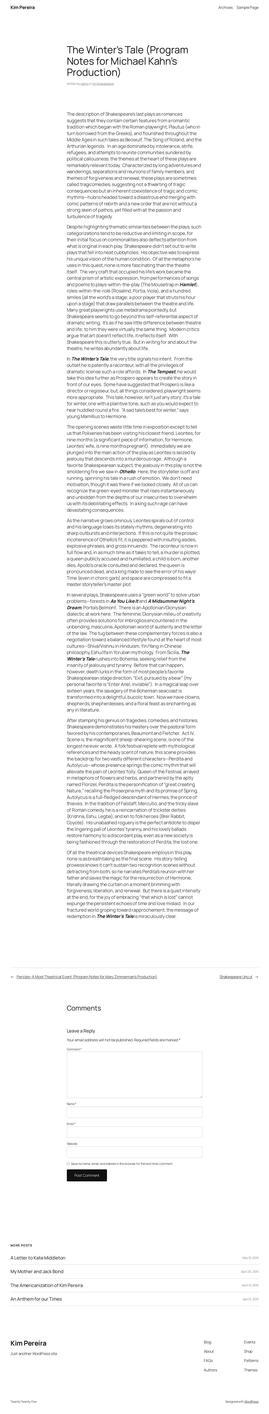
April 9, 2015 (250, 1299)
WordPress (251, 1402)
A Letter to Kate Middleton (38, 1257)
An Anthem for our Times (36, 1298)
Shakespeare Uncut (236, 976)
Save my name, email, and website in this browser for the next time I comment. (122, 1164)
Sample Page (247, 7)
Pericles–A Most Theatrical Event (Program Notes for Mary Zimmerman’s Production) (87, 976)
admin (85, 84)
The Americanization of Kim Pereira (47, 1285)
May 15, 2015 (250, 1258)
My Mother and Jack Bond (37, 1271)
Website (72, 1144)
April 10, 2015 (250, 1285)
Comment (74, 1049)
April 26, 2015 (249, 1272)
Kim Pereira (23, 7)
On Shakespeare (103, 84)
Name (71, 1104)
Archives (225, 7)
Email (71, 1124)
